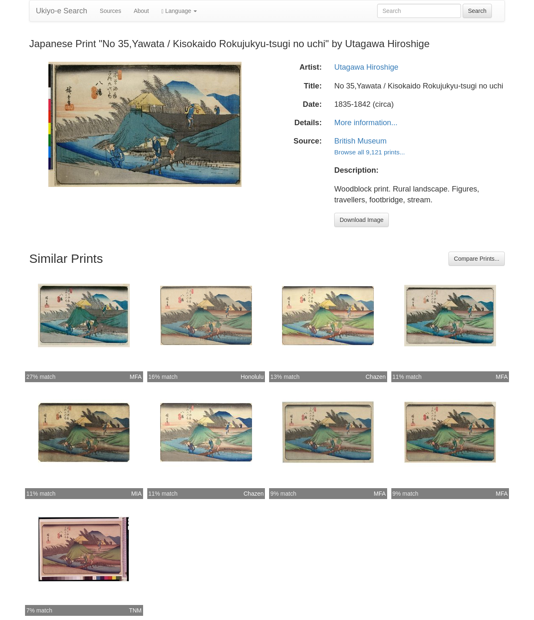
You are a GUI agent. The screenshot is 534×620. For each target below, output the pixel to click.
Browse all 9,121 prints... (369, 152)
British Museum (360, 141)
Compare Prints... (476, 258)
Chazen (375, 376)
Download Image (361, 220)
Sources (110, 11)
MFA (136, 376)
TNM (135, 610)
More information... (366, 122)
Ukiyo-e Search (61, 11)
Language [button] (179, 11)
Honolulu (252, 376)
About (141, 11)
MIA (136, 493)
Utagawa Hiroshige (366, 67)
